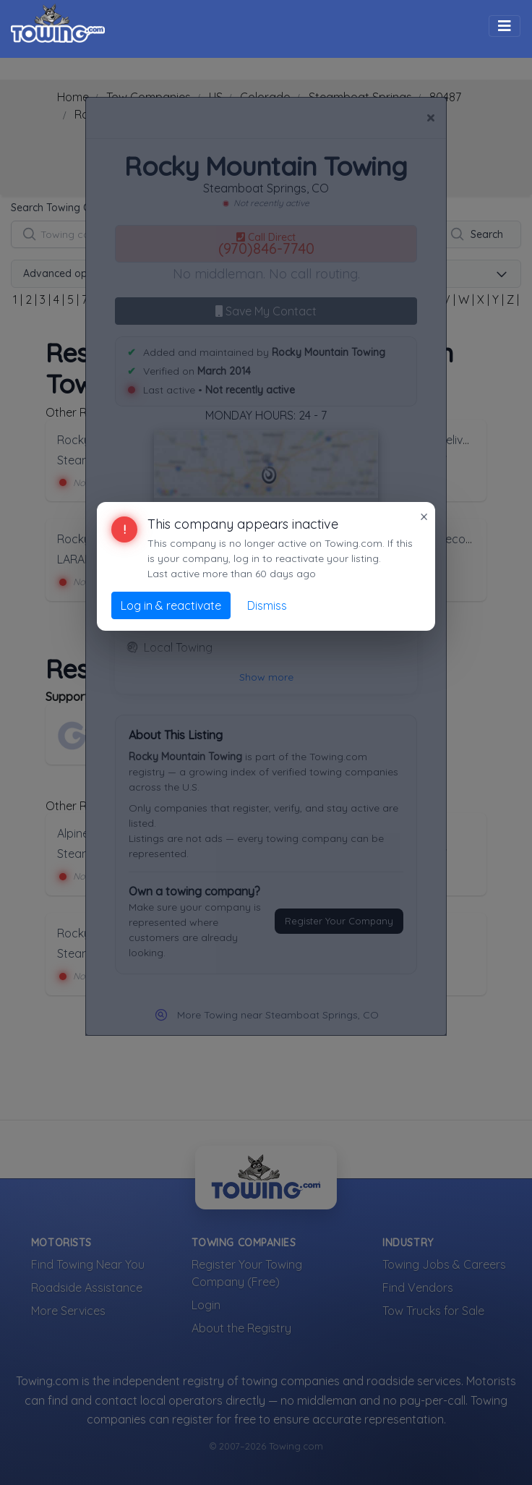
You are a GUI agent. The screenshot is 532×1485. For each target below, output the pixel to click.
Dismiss (267, 605)
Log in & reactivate (171, 605)
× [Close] (424, 516)
